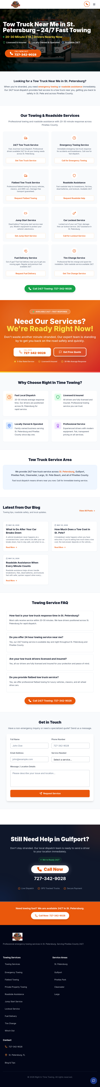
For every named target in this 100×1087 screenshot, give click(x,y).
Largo (57, 994)
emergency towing (48, 86)
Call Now (50, 869)
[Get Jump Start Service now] (26, 236)
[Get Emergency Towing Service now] (74, 160)
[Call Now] (87, 4)
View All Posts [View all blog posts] (87, 510)
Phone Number (58, 739)
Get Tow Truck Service (25, 160)
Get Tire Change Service (74, 273)
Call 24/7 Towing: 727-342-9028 (50, 288)
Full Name (15, 739)
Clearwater (59, 987)
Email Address (17, 753)
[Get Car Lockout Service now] (74, 236)
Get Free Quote (70, 352)
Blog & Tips (10, 1062)
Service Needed (58, 753)
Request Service (50, 793)
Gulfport (58, 972)
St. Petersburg (66, 471)
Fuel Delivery (11, 1016)
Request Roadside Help (74, 198)
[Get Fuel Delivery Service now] (26, 273)
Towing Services (12, 964)
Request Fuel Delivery (26, 273)
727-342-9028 (50, 878)
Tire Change (10, 1023)
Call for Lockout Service (74, 236)
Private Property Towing (16, 987)
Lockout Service (12, 1009)
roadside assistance (71, 86)
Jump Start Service (13, 1001)
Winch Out (9, 1030)
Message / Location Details (22, 766)
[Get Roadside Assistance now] (74, 198)
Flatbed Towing (12, 979)
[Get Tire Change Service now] (74, 273)
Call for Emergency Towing (74, 160)
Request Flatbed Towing (25, 198)
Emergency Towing (13, 972)
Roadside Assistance (14, 994)
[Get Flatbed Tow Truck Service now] (26, 198)
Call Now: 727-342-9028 (50, 915)
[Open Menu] (94, 4)
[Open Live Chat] (93, 1080)
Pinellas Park (60, 979)
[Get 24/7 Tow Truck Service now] (26, 160)
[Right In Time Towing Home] (17, 4)
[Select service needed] (70, 759)
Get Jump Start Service (26, 236)
